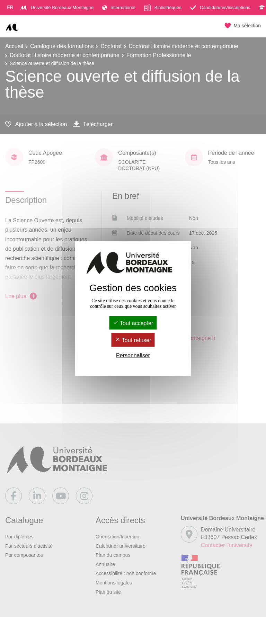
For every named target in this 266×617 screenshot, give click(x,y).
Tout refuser (133, 340)
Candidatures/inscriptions (220, 7)
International (118, 7)
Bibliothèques (162, 7)
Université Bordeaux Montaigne (57, 7)
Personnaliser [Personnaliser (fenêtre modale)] (133, 355)
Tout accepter (133, 323)
